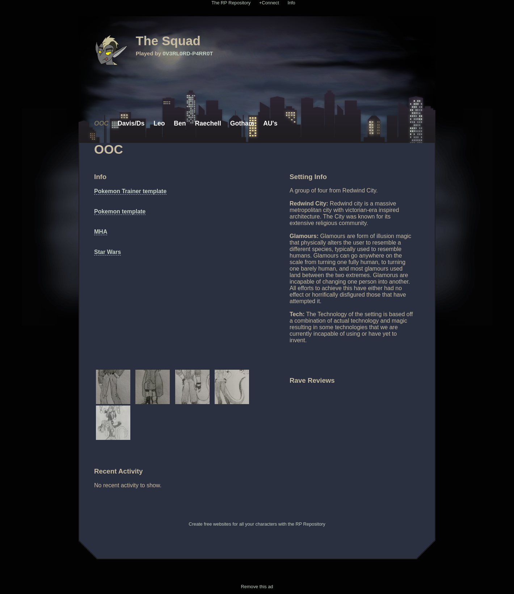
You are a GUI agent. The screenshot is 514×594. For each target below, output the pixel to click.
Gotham (242, 123)
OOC (101, 123)
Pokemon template (120, 211)
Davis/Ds (131, 123)
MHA (100, 232)
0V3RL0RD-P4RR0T (188, 53)
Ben (180, 123)
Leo (159, 123)
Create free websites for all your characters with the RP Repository (257, 524)
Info (291, 2)
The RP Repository (230, 2)
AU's (270, 123)
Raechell (208, 123)
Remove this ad (257, 586)
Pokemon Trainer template (130, 191)
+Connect (269, 2)
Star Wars (107, 252)
